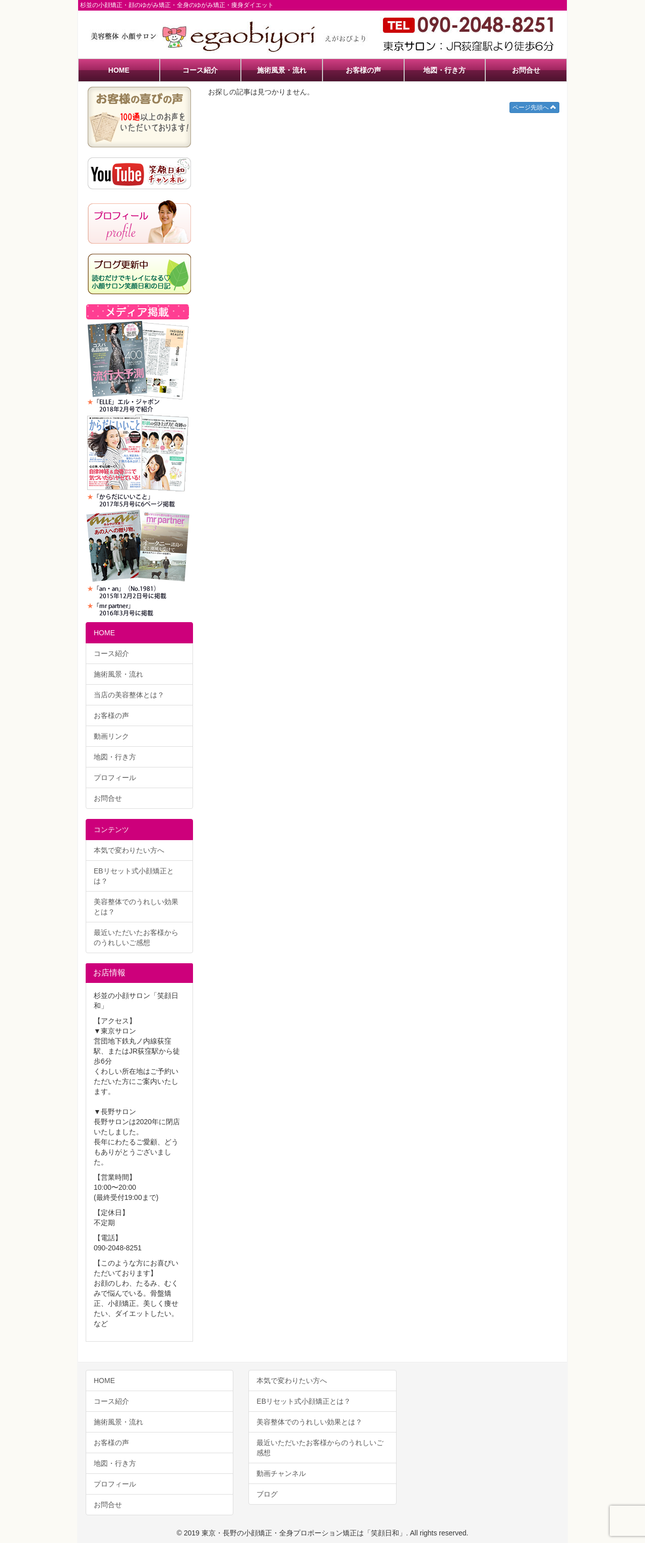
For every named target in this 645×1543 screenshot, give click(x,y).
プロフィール (115, 778)
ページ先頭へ (534, 107)
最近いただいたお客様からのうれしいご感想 (136, 937)
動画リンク (111, 736)
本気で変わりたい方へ (129, 850)
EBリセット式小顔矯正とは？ (134, 876)
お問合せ (526, 70)
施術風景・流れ (281, 70)
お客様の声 (363, 70)
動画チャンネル (281, 1473)
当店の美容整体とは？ (129, 695)
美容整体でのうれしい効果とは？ (136, 907)
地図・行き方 (444, 70)
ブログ (267, 1494)
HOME (119, 70)
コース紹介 (200, 70)
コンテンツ (111, 829)
